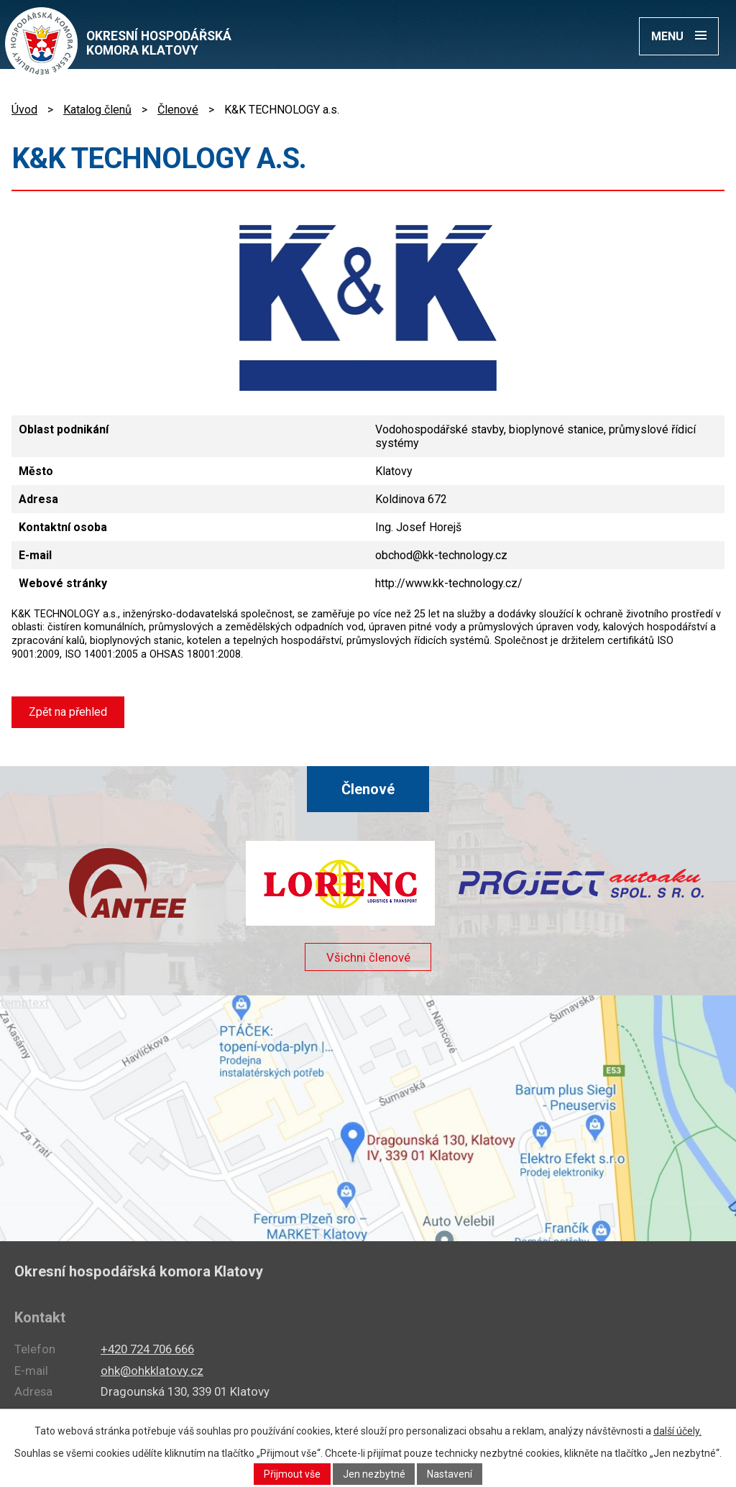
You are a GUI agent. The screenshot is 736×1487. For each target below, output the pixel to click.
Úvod (24, 109)
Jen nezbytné (374, 1474)
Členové (177, 109)
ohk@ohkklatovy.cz (152, 1370)
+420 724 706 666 (147, 1349)
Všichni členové (368, 959)
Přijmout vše (292, 1474)
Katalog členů (97, 109)
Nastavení (450, 1474)
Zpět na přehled (68, 712)
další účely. (677, 1431)
